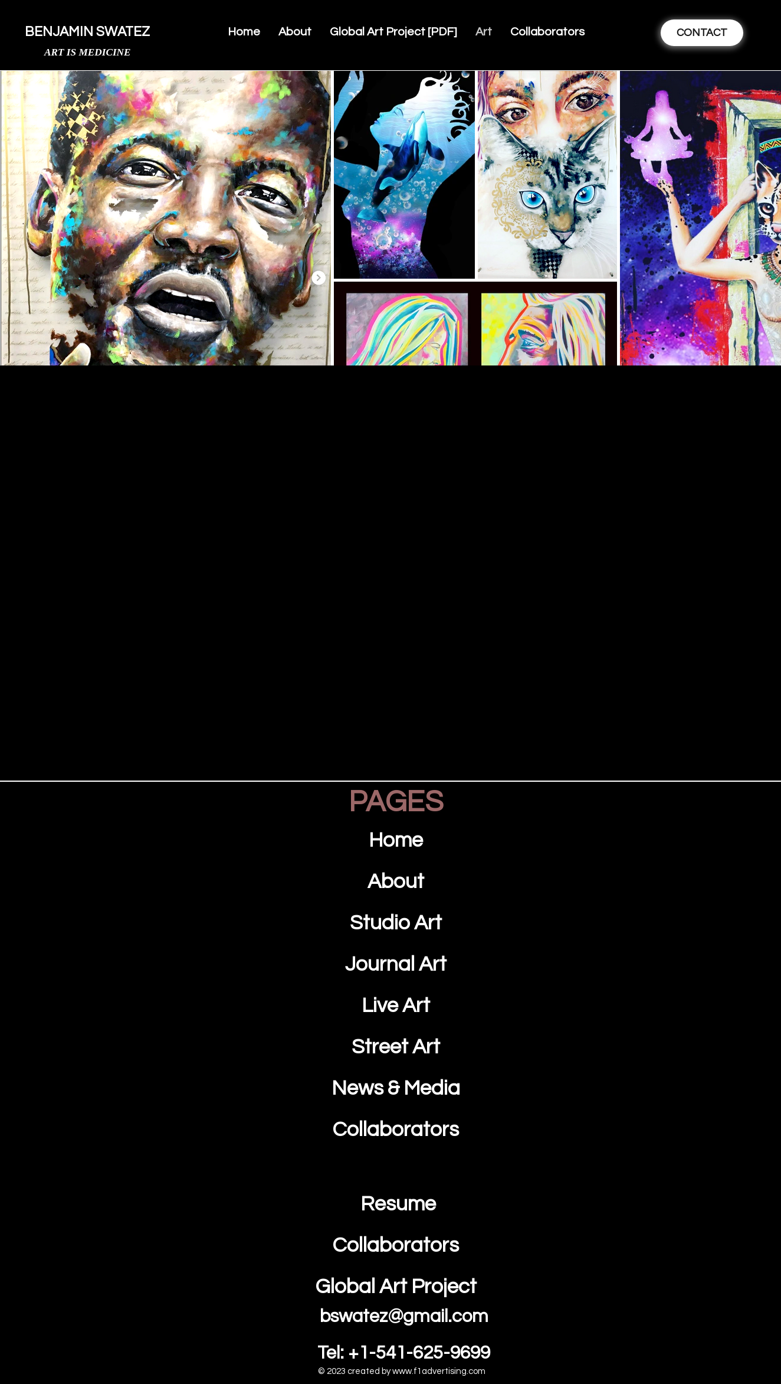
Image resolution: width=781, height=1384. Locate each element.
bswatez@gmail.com (404, 1316)
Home (396, 840)
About (395, 881)
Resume (396, 1204)
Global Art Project (396, 1286)
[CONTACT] (702, 32)
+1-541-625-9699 (419, 1353)
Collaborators (396, 1245)
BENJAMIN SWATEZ (87, 32)
